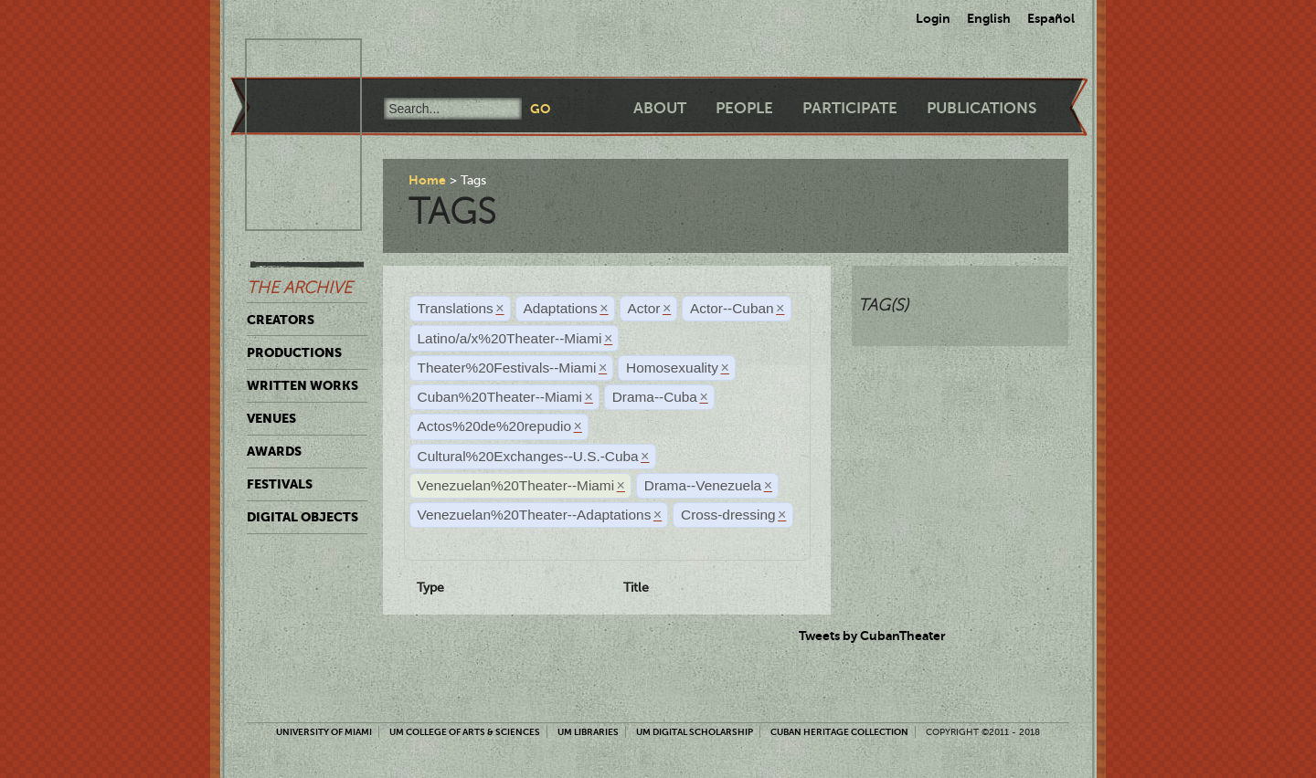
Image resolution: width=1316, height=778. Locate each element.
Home (427, 180)
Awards (274, 451)
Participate (849, 108)
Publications (981, 108)
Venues (271, 418)
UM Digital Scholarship (694, 732)
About (659, 108)
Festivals (280, 484)
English (989, 18)
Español (1051, 18)
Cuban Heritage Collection (839, 732)
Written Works (302, 385)
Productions (294, 352)
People (744, 108)
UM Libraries (588, 732)
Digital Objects (302, 517)
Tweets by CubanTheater (872, 635)
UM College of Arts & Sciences (464, 732)
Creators (280, 319)
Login (933, 18)
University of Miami (324, 732)
